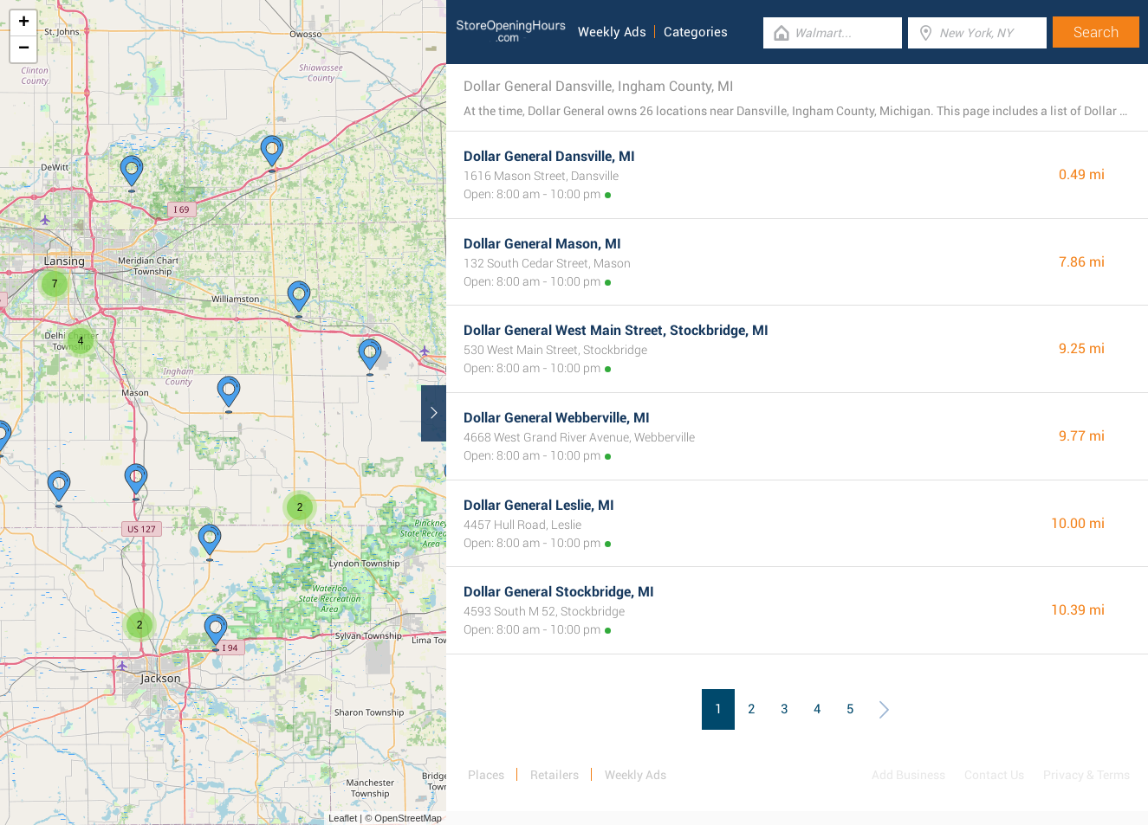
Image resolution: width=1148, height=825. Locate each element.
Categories (696, 32)
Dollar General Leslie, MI (539, 505)
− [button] (23, 49)
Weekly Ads (612, 32)
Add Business (908, 775)
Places (486, 775)
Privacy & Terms (1086, 775)
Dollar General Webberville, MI (557, 417)
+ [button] (23, 23)
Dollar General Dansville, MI (549, 156)
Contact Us (994, 775)
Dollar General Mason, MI (542, 243)
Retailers (554, 775)
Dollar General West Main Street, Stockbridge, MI (616, 330)
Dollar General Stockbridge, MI (559, 591)
